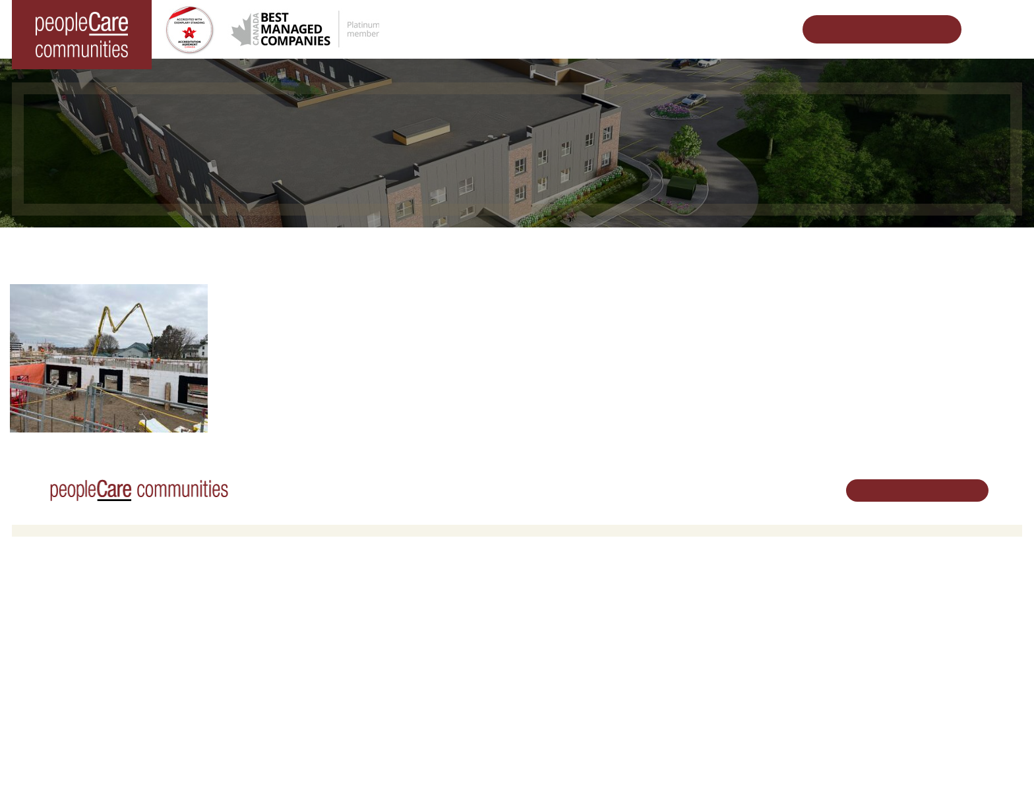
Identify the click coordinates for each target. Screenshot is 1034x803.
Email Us (881, 664)
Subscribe (715, 710)
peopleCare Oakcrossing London (87, 647)
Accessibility (719, 693)
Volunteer (545, 613)
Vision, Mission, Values (740, 596)
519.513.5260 (891, 641)
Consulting (716, 677)
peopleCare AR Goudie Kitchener (88, 613)
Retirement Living (312, 596)
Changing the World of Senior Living (360, 247)
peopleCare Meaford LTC (71, 681)
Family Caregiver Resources (330, 647)
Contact (711, 727)
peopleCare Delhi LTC (65, 698)
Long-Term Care (56, 596)
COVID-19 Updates (312, 630)
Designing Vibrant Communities (534, 247)
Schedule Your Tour (871, 29)
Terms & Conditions (196, 772)
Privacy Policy (269, 772)
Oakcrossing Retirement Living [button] (335, 613)
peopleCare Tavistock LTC (73, 664)
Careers (543, 596)
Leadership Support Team (746, 613)
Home (243, 247)
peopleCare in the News (742, 630)
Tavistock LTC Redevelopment (695, 247)
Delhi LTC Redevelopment (326, 664)
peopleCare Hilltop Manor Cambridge (95, 630)
